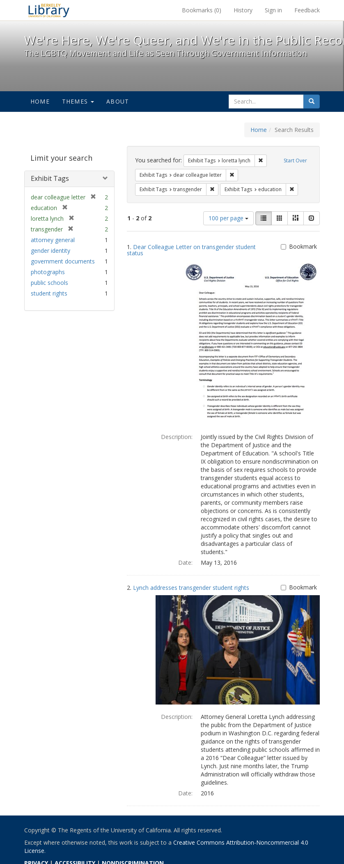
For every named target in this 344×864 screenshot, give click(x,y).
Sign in (273, 10)
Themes (78, 101)
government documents (63, 261)
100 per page (228, 218)
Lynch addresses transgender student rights (191, 587)
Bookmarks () (201, 10)
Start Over (295, 160)
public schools (49, 282)
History (243, 10)
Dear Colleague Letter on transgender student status (191, 250)
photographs (48, 272)
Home (40, 101)
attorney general (53, 240)
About (117, 101)
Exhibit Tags (50, 178)
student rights (49, 293)
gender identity (50, 250)
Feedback (307, 10)
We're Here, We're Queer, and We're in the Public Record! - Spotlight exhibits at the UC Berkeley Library (49, 10)
